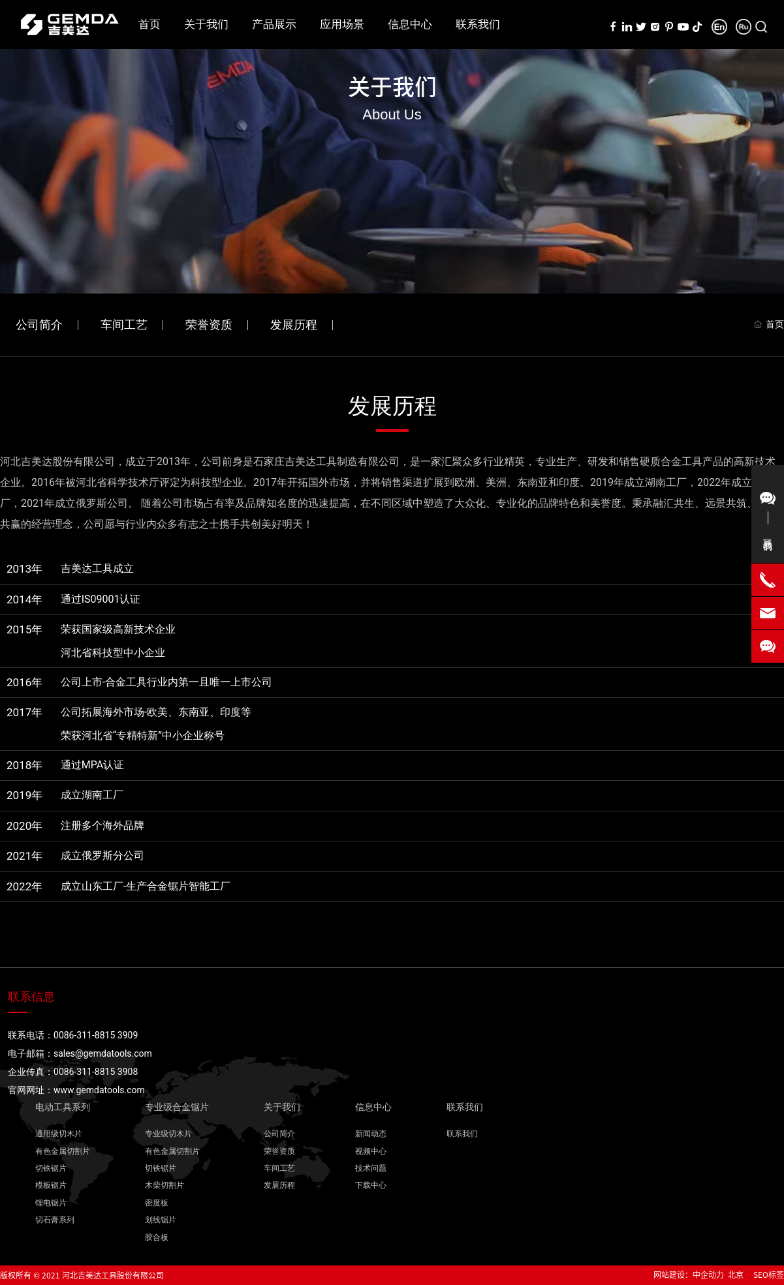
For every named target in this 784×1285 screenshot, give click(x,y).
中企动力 (708, 1274)
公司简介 (39, 324)
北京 (736, 1274)
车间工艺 (124, 324)
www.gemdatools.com (99, 1090)
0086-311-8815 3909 (96, 1035)
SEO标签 (768, 1274)
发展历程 (293, 324)
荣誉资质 (208, 324)
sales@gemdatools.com (103, 1053)
